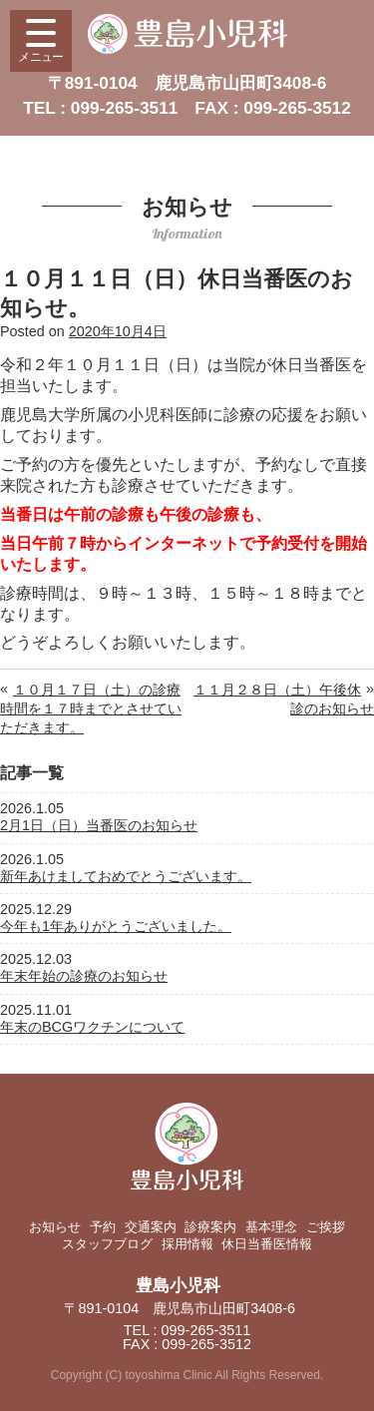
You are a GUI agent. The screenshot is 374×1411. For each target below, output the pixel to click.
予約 (103, 1226)
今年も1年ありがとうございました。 (115, 926)
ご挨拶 (325, 1226)
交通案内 (151, 1226)
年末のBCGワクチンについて (92, 1027)
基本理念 (271, 1226)
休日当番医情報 (266, 1243)
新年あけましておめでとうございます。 (125, 876)
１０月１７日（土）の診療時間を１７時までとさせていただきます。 (91, 708)
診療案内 (210, 1226)
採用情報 (187, 1243)
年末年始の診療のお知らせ (84, 976)
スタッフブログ (107, 1243)
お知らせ (55, 1226)
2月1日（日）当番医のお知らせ (98, 825)
